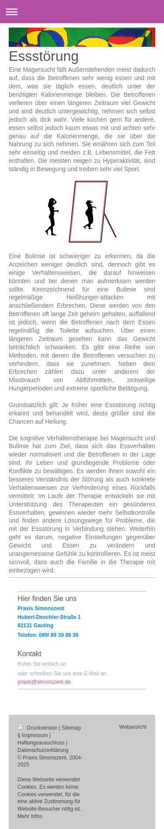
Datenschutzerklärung (43, 750)
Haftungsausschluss (40, 743)
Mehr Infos (29, 816)
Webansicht (133, 727)
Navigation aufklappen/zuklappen (82, 11)
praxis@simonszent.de (44, 682)
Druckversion (38, 728)
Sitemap (71, 728)
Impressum (35, 735)
